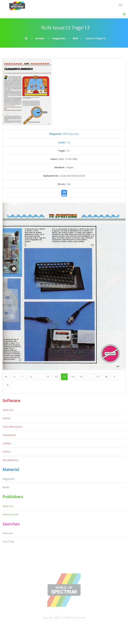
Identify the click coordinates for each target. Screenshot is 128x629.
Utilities (6, 443)
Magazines (59, 38)
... (39, 376)
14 (72, 376)
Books (6, 487)
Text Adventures (12, 426)
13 (64, 376)
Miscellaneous (10, 460)
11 (47, 376)
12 (64, 142)
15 (81, 376)
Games (6, 418)
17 (97, 376)
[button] (124, 14)
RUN (75, 38)
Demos (6, 451)
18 (106, 376)
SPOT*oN (8, 541)
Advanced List (10, 514)
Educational (9, 435)
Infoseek (7, 533)
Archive (39, 38)
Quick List (8, 409)
